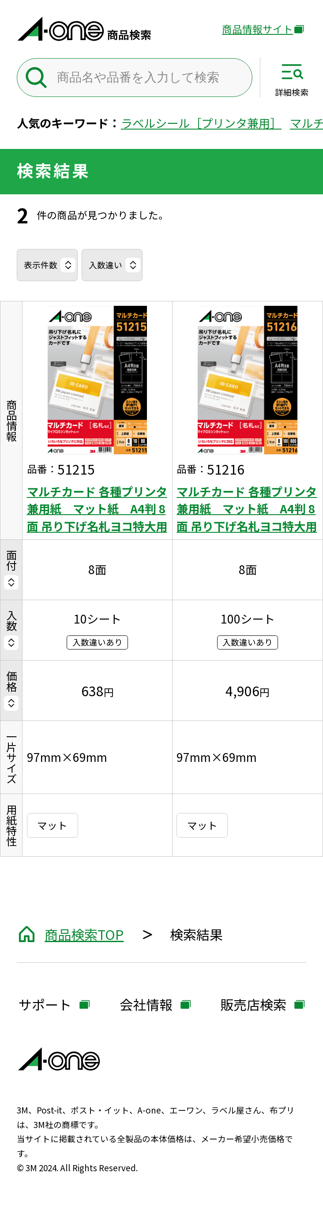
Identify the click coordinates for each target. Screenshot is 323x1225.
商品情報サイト (257, 29)
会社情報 (146, 1005)
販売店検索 (253, 1005)
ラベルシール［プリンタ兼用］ (201, 123)
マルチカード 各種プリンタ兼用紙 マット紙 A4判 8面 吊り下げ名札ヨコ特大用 (97, 509)
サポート (45, 1005)
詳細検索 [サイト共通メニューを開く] (291, 91)
